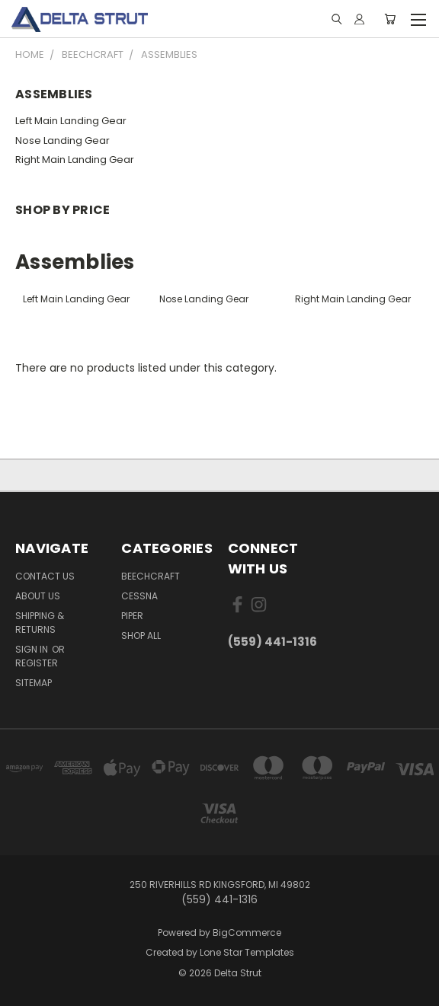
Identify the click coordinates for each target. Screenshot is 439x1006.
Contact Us (45, 576)
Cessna (139, 595)
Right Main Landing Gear (74, 159)
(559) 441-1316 (272, 642)
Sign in (32, 649)
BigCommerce (247, 932)
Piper (132, 615)
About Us (37, 595)
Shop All (141, 635)
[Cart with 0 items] (390, 19)
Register (36, 662)
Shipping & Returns (39, 622)
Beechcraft (150, 576)
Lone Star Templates (247, 952)
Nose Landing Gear (62, 140)
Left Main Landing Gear (71, 120)
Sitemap (33, 682)
